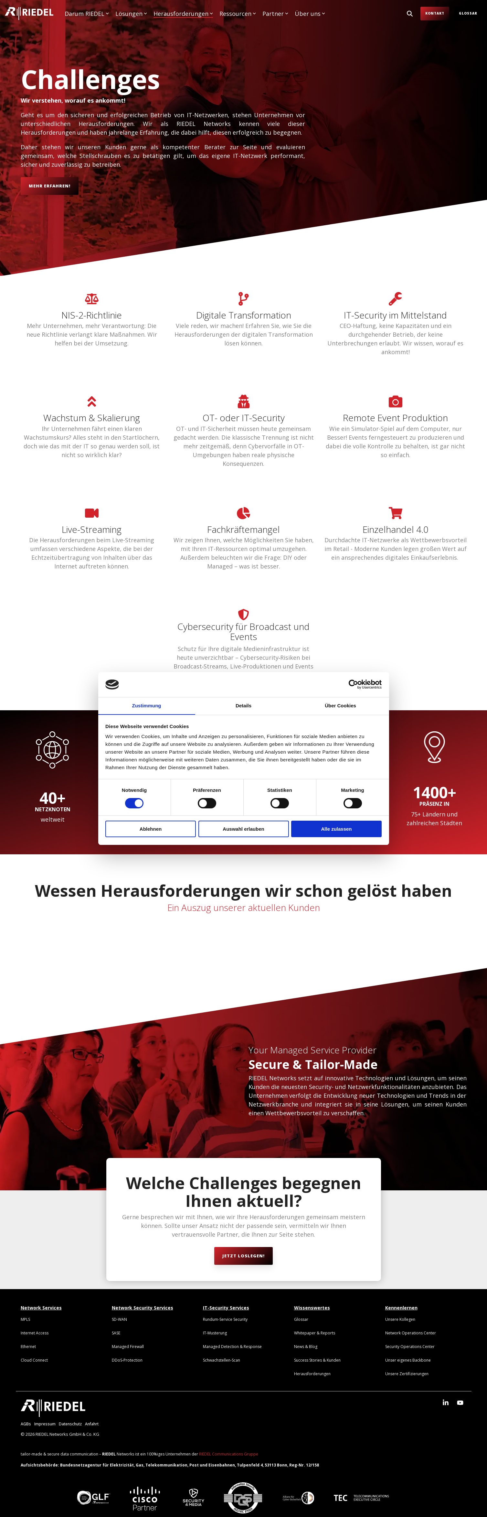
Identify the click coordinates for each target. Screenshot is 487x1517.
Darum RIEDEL (87, 13)
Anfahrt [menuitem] (92, 1424)
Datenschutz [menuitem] (70, 1424)
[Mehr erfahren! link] (50, 186)
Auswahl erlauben (243, 829)
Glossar (468, 13)
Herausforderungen (183, 13)
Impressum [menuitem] (45, 1424)
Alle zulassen (336, 829)
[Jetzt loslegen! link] (243, 1256)
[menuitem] (25, 1319)
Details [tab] (243, 705)
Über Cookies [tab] (340, 705)
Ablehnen (151, 829)
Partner (275, 13)
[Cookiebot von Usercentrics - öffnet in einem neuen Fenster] (353, 684)
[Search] (410, 13)
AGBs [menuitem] (26, 1424)
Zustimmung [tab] (146, 705)
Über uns (310, 13)
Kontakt (434, 13)
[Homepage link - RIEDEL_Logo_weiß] (53, 1414)
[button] (446, 1403)
